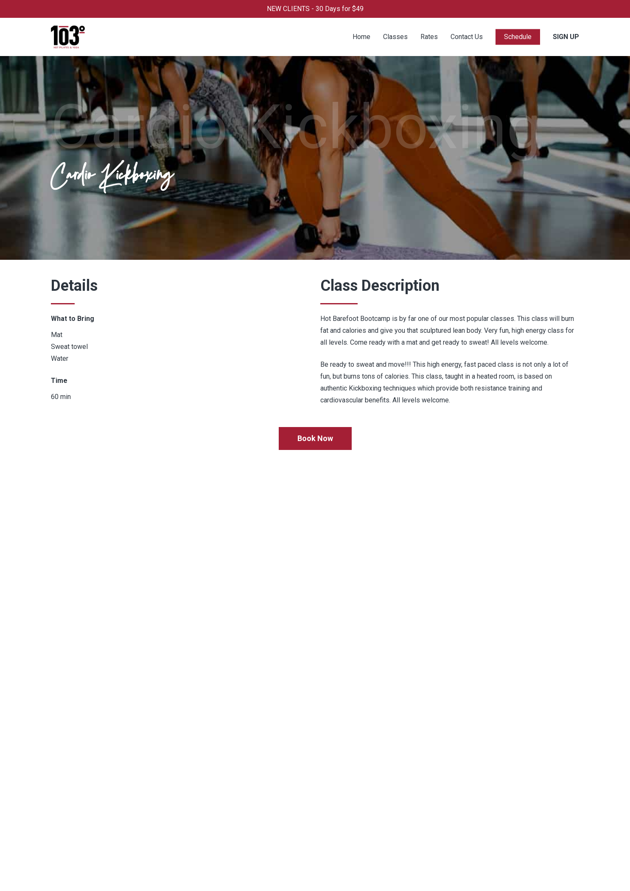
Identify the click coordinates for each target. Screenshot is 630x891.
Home (167, 764)
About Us (172, 799)
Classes (171, 788)
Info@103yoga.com (403, 776)
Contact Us (175, 811)
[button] (315, 438)
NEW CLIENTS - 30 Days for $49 (315, 9)
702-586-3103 (395, 764)
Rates (167, 776)
